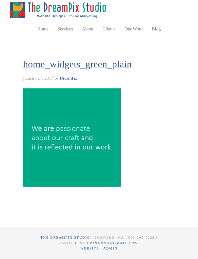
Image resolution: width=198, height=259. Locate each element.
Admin (110, 248)
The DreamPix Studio (59, 10)
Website (90, 248)
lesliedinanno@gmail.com (106, 243)
